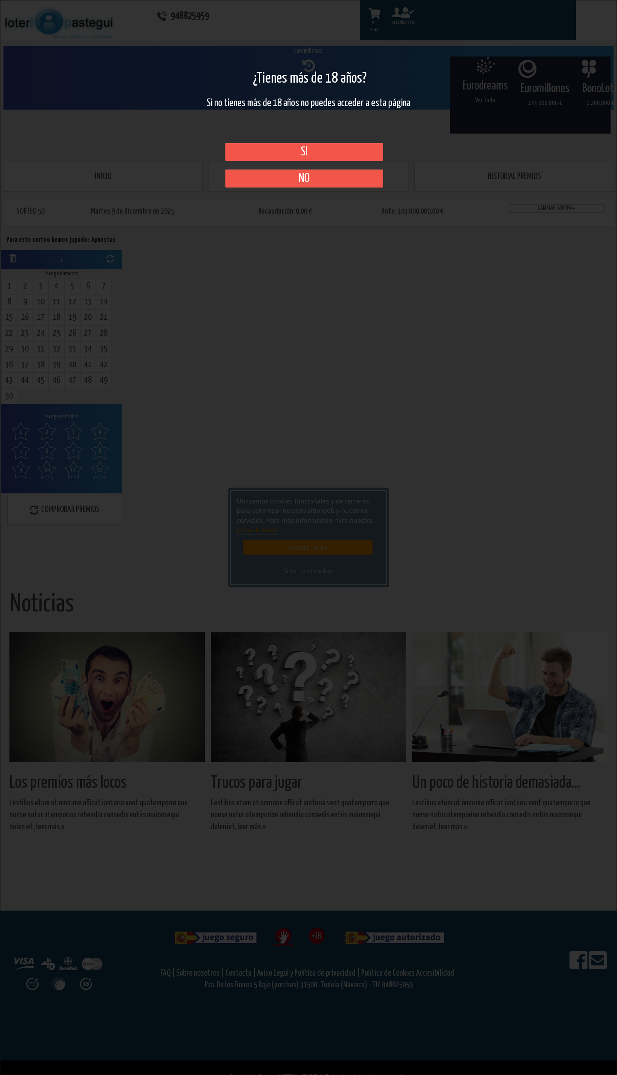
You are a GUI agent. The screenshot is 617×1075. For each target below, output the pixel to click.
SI (304, 152)
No (304, 179)
